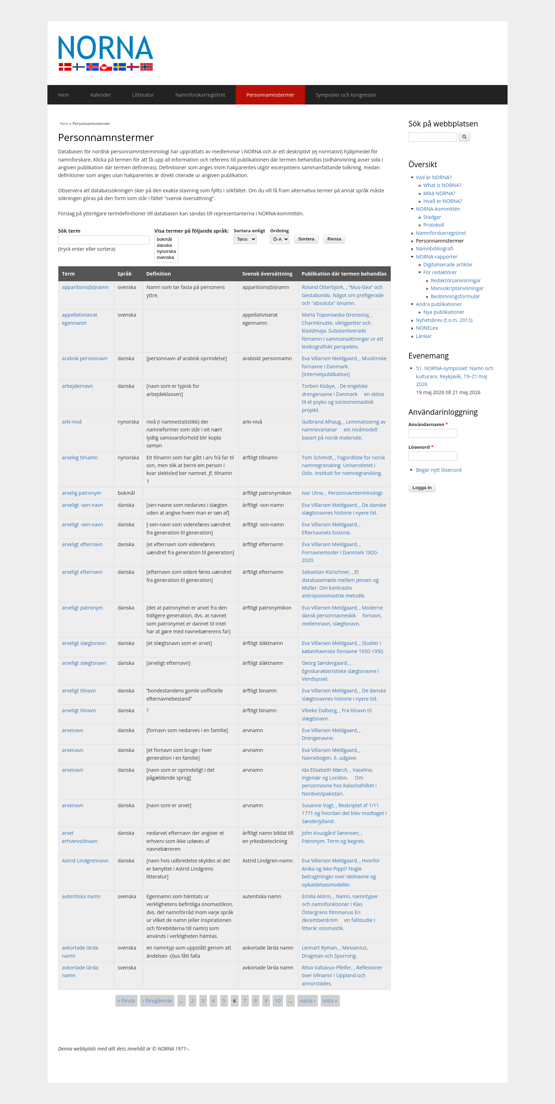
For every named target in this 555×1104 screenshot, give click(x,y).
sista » (330, 1000)
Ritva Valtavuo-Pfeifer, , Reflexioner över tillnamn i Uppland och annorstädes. (342, 975)
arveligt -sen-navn (82, 505)
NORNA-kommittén (438, 208)
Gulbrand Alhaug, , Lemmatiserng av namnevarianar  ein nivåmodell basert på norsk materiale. (344, 429)
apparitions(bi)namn (85, 287)
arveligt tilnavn (79, 690)
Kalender (100, 94)
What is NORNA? (442, 185)
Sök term (69, 230)
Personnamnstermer (270, 94)
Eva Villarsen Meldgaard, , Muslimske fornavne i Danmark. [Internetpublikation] (344, 366)
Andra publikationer (439, 304)
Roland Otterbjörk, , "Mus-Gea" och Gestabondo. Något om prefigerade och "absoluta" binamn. (343, 295)
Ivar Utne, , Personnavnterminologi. (343, 492)
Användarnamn (428, 424)
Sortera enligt (249, 230)
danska (166, 246)
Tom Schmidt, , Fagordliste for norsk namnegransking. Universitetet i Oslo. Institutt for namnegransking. (343, 465)
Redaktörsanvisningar (456, 280)
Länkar (424, 336)
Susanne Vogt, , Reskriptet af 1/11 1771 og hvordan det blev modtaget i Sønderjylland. (344, 813)
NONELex (427, 327)
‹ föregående (157, 1000)
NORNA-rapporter (436, 256)
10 (278, 1000)
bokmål (166, 240)
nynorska (166, 252)
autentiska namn (81, 896)
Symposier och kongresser (346, 94)
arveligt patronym (82, 607)
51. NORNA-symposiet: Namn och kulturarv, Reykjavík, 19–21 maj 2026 (455, 376)
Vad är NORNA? (434, 177)
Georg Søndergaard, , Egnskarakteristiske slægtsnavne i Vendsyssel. (340, 670)
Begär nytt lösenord (439, 469)
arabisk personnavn (85, 358)
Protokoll (433, 224)
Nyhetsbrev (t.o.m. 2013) (444, 320)
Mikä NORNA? (439, 193)
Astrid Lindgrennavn (85, 860)
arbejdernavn (77, 386)
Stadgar (432, 217)
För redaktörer (440, 272)
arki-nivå (72, 421)
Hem (63, 94)
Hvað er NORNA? (442, 201)
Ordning (279, 230)
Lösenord (421, 447)
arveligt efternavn (82, 544)
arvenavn (72, 730)
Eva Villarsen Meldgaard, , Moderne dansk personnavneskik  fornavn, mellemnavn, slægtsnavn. (342, 615)
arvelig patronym (81, 492)
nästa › (307, 1000)
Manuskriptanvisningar (457, 288)
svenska (166, 258)
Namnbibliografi (434, 248)
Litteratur (143, 94)
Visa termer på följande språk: (191, 230)
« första (126, 1000)
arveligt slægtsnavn (84, 643)
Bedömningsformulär (455, 296)
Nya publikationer (443, 311)
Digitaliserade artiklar (448, 264)
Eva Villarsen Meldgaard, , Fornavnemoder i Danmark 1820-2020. (340, 552)
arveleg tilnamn (80, 457)
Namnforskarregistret (200, 94)
